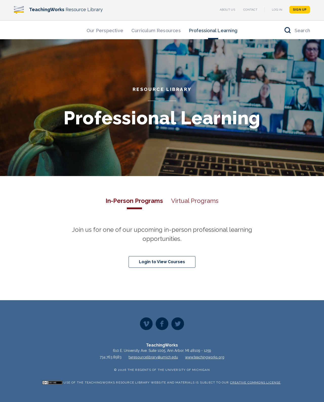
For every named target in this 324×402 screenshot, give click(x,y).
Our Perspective (105, 30)
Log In (277, 9)
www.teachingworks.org (204, 357)
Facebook (162, 323)
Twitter (177, 323)
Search (302, 30)
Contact (250, 9)
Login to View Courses (162, 261)
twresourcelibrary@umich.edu (153, 357)
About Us (227, 9)
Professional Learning (213, 30)
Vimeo (146, 323)
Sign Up (300, 9)
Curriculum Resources (156, 30)
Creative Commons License (255, 382)
